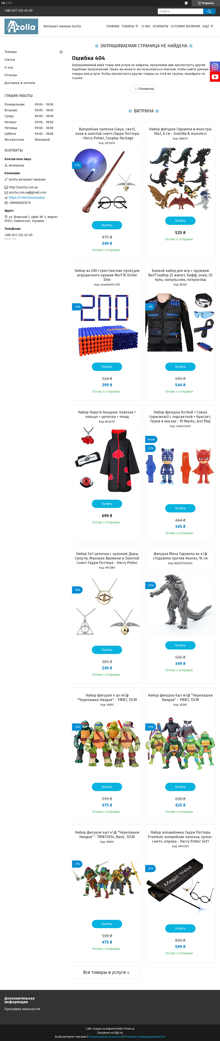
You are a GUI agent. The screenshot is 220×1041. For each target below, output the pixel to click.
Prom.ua (129, 1028)
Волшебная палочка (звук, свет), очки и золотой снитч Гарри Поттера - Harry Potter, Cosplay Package (107, 133)
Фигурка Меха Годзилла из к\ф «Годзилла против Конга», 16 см (180, 556)
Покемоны (146, 89)
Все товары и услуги (104, 972)
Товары (128, 26)
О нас (146, 26)
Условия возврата (185, 26)
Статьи (9, 60)
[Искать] (209, 11)
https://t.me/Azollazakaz (27, 198)
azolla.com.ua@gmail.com (27, 192)
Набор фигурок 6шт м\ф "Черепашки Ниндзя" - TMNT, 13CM (180, 697)
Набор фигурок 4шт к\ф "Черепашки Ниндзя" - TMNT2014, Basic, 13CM (107, 834)
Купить (107, 225)
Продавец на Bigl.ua (110, 1032)
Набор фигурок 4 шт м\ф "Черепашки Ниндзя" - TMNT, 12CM (107, 697)
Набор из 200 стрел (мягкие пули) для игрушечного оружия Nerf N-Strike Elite (107, 275)
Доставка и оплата (19, 83)
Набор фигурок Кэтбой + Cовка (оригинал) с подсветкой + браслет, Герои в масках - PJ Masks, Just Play (180, 416)
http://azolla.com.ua (23, 187)
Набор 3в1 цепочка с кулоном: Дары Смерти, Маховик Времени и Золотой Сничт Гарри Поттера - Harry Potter (107, 558)
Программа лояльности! (22, 1009)
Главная (112, 26)
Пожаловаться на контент (105, 1036)
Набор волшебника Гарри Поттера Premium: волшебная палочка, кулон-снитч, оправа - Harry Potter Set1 (180, 836)
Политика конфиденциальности (144, 1036)
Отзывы (10, 75)
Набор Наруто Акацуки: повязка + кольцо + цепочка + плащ (107, 414)
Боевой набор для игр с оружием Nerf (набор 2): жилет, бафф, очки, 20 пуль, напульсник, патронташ (180, 275)
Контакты (160, 26)
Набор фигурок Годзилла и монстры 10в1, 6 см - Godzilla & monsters (180, 131)
